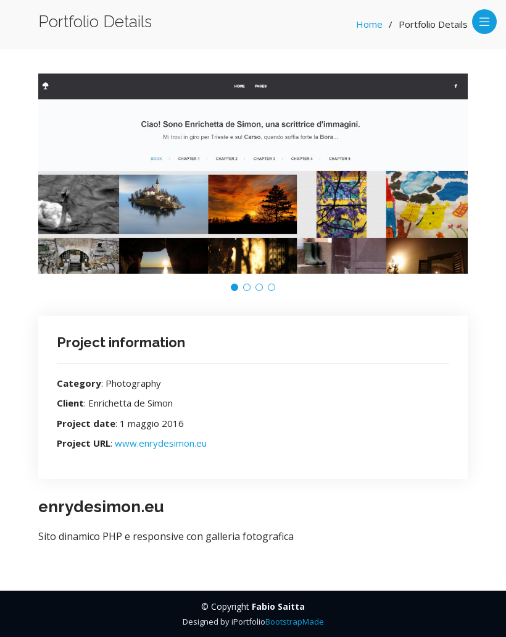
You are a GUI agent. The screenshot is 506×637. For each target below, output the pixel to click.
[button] (234, 287)
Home (369, 24)
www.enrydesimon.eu (161, 443)
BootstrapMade (294, 621)
